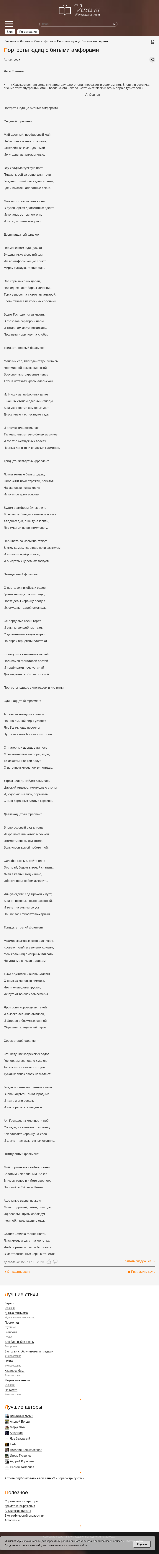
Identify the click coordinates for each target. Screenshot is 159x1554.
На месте (11, 1390)
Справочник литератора (21, 1501)
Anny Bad (16, 1432)
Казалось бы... (14, 1370)
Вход (10, 31)
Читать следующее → (140, 1261)
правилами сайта (76, 1545)
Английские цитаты (18, 1510)
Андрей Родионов (22, 1461)
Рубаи (8, 1336)
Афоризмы (12, 1520)
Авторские (11, 1346)
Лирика (25, 41)
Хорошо (142, 1544)
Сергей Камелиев (22, 1467)
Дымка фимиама (16, 1313)
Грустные (10, 1327)
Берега (9, 1303)
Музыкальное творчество (20, 1317)
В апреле (11, 1332)
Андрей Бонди (20, 1421)
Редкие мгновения (17, 1380)
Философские (13, 1355)
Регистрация (28, 31)
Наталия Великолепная (26, 1449)
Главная (10, 41)
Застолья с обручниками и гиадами (29, 1351)
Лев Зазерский (20, 1438)
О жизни (10, 1307)
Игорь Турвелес (20, 1455)
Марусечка (17, 1427)
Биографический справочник (24, 1515)
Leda (13, 1444)
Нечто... (10, 1361)
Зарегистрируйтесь (71, 1478)
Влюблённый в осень (19, 1341)
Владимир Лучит (21, 1415)
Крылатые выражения (20, 1506)
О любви (10, 1384)
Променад (12, 1322)
